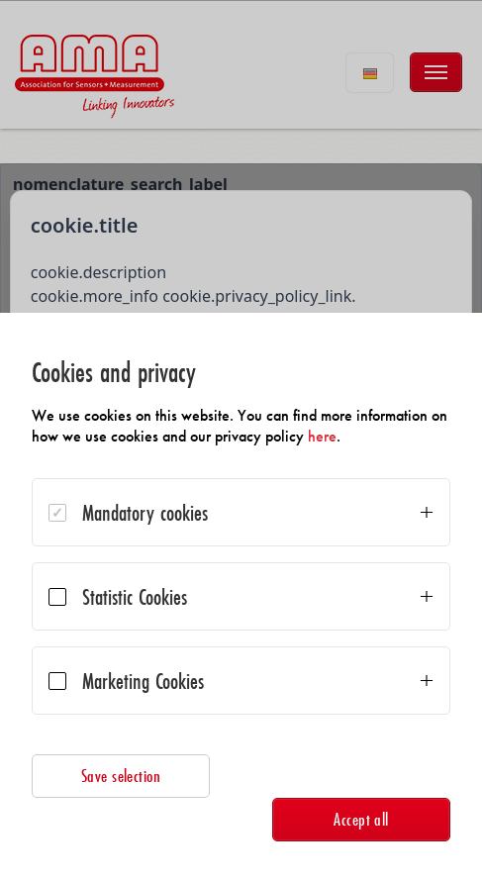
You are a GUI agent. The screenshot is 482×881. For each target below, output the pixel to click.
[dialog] (241, 597)
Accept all (361, 819)
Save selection (121, 775)
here (322, 436)
